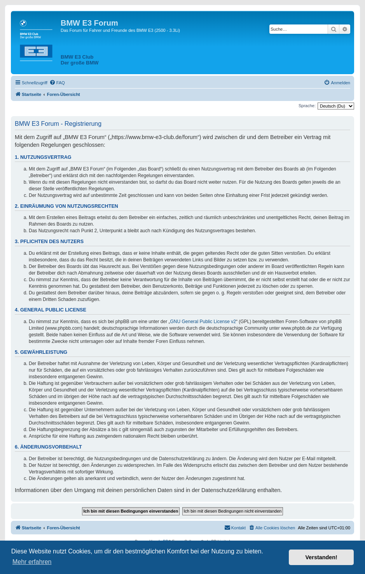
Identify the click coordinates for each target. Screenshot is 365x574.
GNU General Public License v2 (203, 321)
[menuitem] (57, 82)
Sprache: (307, 105)
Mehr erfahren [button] (32, 561)
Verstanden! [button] (321, 557)
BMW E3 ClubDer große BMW (80, 60)
